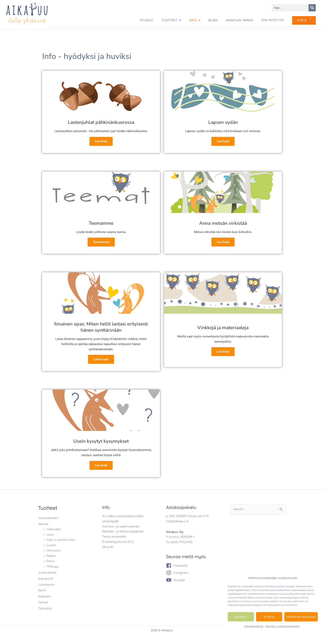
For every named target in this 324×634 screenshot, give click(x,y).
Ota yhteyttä (272, 20)
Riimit (42, 590)
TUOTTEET (171, 20)
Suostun (241, 617)
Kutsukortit (46, 578)
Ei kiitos (269, 617)
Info (194, 20)
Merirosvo (53, 550)
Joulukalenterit (48, 518)
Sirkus (50, 561)
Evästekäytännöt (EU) (118, 541)
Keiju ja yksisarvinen (61, 539)
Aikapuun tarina (239, 20)
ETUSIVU (146, 20)
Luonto (51, 545)
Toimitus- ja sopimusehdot (121, 526)
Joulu (50, 534)
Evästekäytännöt (253, 626)
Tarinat (43, 602)
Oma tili (107, 546)
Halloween (53, 529)
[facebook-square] (176, 565)
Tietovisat (45, 608)
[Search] (312, 7)
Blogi (212, 20)
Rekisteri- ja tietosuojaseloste (282, 626)
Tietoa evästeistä (114, 536)
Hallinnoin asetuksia (301, 617)
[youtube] (175, 579)
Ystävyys (52, 566)
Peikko (51, 555)
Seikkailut (44, 596)
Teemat (43, 524)
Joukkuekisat (47, 572)
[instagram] (177, 572)
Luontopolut (46, 584)
